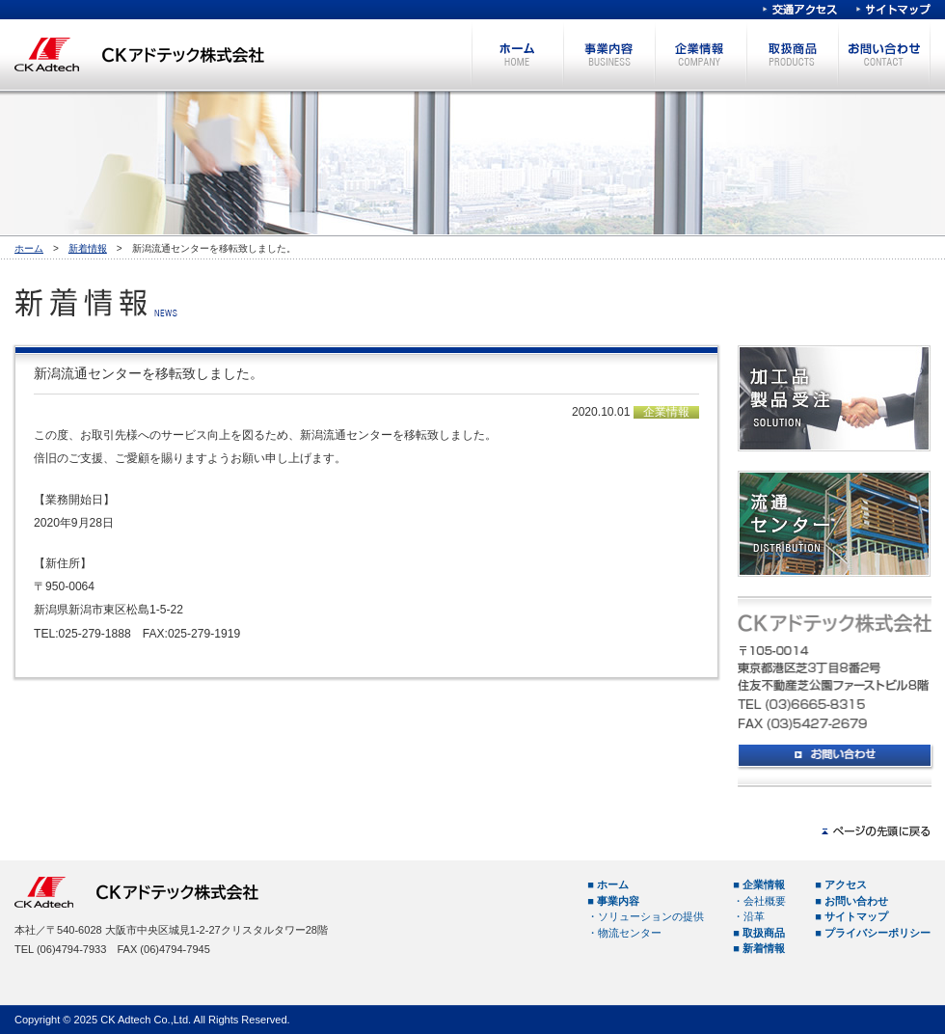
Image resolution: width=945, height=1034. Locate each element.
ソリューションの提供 (651, 916)
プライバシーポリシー (877, 933)
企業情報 (700, 54)
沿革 (754, 916)
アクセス (845, 884)
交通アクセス (800, 9)
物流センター (630, 933)
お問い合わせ (884, 54)
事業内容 (609, 54)
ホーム (517, 54)
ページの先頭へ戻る (876, 831)
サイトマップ (893, 9)
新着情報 (87, 248)
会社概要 (764, 901)
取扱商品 (792, 54)
